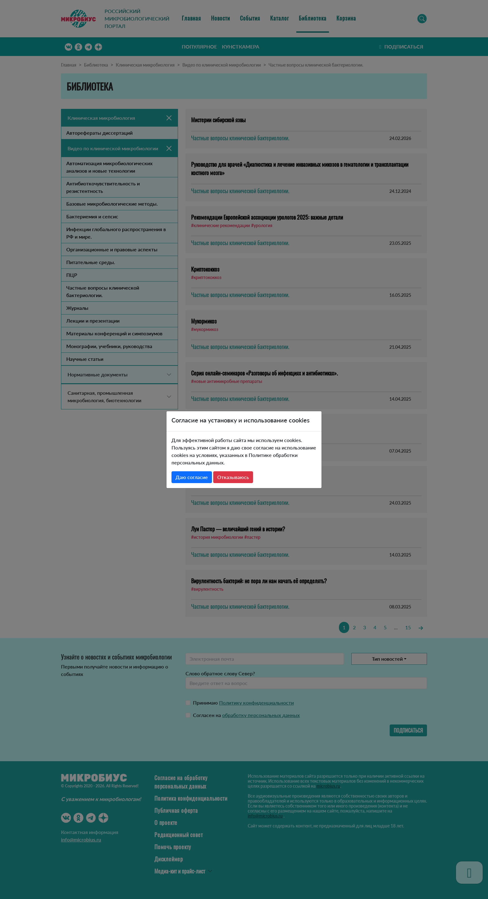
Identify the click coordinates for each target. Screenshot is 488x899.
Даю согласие (192, 477)
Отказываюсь (233, 477)
